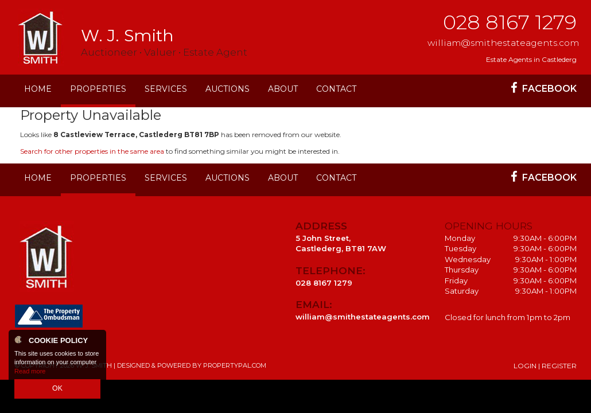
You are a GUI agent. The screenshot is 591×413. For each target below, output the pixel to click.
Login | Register (545, 365)
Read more (29, 372)
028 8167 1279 (510, 22)
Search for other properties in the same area (92, 151)
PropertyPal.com (234, 365)
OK (57, 389)
